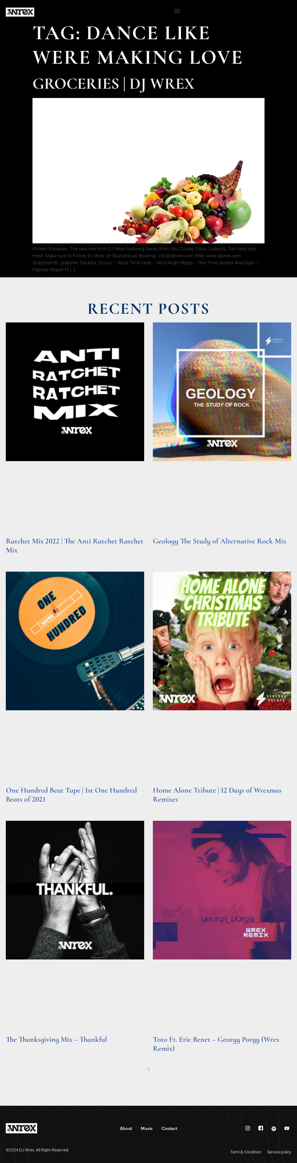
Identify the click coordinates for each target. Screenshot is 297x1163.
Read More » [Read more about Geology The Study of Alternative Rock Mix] (164, 549)
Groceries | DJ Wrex (113, 83)
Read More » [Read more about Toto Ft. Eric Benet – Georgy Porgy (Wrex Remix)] (164, 1056)
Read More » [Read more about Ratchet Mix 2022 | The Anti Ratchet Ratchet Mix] (17, 558)
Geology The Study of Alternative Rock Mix (219, 540)
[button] (177, 10)
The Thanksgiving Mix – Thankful (56, 1039)
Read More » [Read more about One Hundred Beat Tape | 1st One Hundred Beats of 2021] (17, 807)
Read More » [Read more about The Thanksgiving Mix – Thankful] (17, 1047)
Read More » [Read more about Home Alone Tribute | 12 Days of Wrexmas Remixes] (164, 807)
